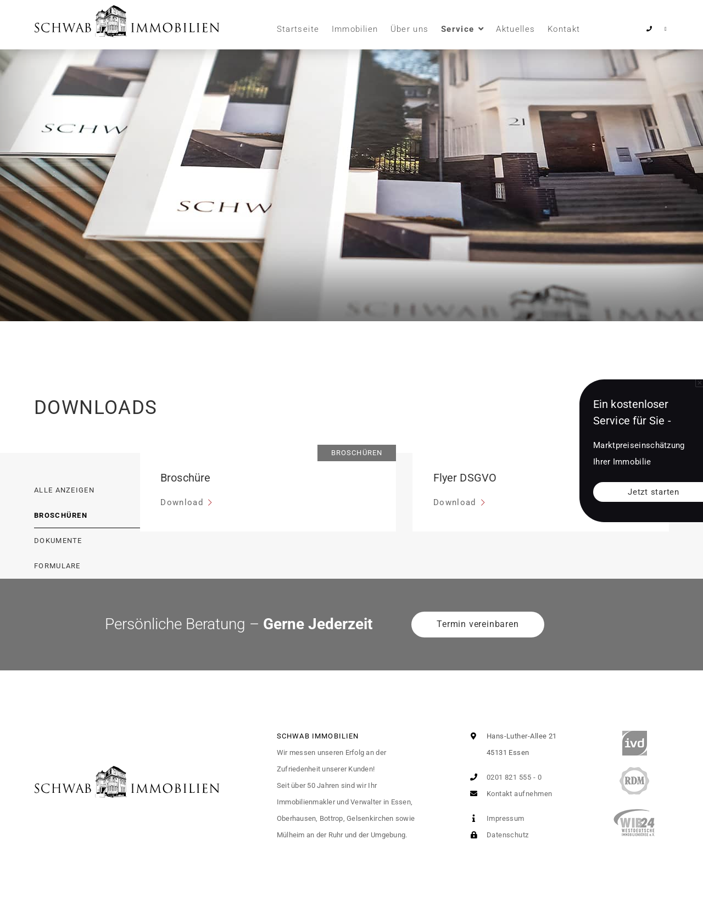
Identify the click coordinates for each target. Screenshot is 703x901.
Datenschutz (496, 835)
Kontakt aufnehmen (508, 794)
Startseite (298, 29)
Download (183, 502)
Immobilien (355, 29)
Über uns (409, 29)
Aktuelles (515, 29)
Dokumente (58, 540)
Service (457, 29)
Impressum (495, 818)
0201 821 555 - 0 (503, 777)
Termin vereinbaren (477, 624)
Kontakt (564, 29)
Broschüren (60, 515)
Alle (64, 490)
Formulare (57, 566)
